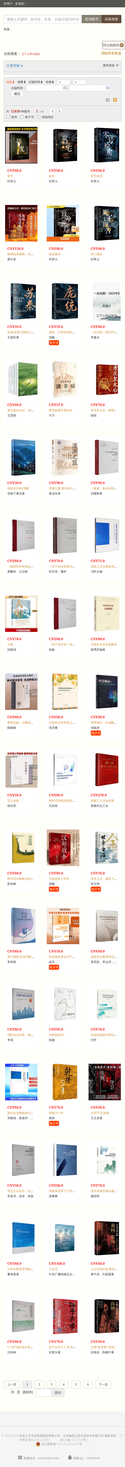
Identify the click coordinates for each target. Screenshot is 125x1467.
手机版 (114, 13)
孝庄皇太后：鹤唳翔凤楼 (107, 410)
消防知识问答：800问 (21, 1035)
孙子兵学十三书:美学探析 (65, 1347)
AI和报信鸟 (56, 1035)
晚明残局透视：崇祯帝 (21, 254)
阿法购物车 (113, 45)
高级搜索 (111, 19)
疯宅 (52, 176)
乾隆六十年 (56, 1113)
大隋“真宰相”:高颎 (103, 1347)
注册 (72, 13)
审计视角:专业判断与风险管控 (26, 957)
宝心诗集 (13, 801)
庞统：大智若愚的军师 (63, 332)
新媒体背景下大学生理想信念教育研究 (73, 1191)
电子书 (27, 117)
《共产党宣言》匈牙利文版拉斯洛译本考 (75, 644)
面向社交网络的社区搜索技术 (26, 1113)
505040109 (93, 1458)
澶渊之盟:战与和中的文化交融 (68, 488)
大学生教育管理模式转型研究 (26, 1269)
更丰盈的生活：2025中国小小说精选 (31, 410)
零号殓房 (96, 176)
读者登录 (42, 13)
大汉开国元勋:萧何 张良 (106, 1269)
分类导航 (13, 65)
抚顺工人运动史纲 (102, 801)
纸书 (11, 117)
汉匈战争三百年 (59, 879)
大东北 (53, 1269)
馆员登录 (59, 13)
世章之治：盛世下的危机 (107, 879)
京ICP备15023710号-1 (74, 1440)
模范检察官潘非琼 (60, 410)
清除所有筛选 (111, 53)
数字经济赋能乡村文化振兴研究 (27, 879)
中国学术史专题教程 (104, 644)
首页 (83, 13)
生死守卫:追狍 (100, 1113)
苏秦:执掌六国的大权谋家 (23, 332)
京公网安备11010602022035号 (62, 1444)
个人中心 (97, 13)
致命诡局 (55, 254)
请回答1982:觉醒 (18, 488)
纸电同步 (45, 117)
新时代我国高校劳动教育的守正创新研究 (75, 801)
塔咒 (10, 176)
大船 (10, 644)
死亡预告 (96, 254)
